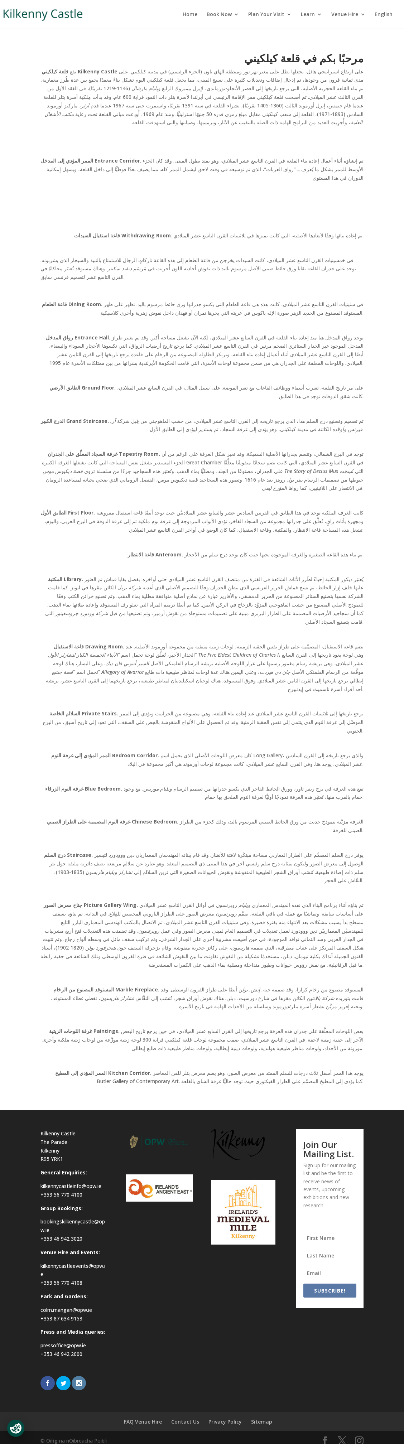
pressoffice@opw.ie (63, 1345)
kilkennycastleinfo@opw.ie (70, 1186)
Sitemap (261, 1421)
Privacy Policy (225, 1421)
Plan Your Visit (266, 15)
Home (190, 15)
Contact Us (185, 1421)
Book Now (219, 15)
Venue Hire (344, 15)
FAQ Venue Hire (143, 1421)
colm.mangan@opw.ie (66, 1310)
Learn (308, 15)
